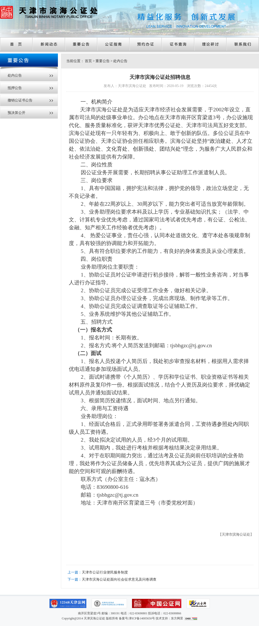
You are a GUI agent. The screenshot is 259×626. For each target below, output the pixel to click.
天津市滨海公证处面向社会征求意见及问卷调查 (119, 579)
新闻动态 (49, 44)
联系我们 (242, 44)
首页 (16, 44)
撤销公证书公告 (20, 100)
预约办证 (146, 44)
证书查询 (178, 44)
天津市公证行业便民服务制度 (105, 572)
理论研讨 (210, 44)
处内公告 (15, 75)
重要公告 (81, 44)
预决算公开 (16, 113)
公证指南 (113, 44)
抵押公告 (15, 88)
